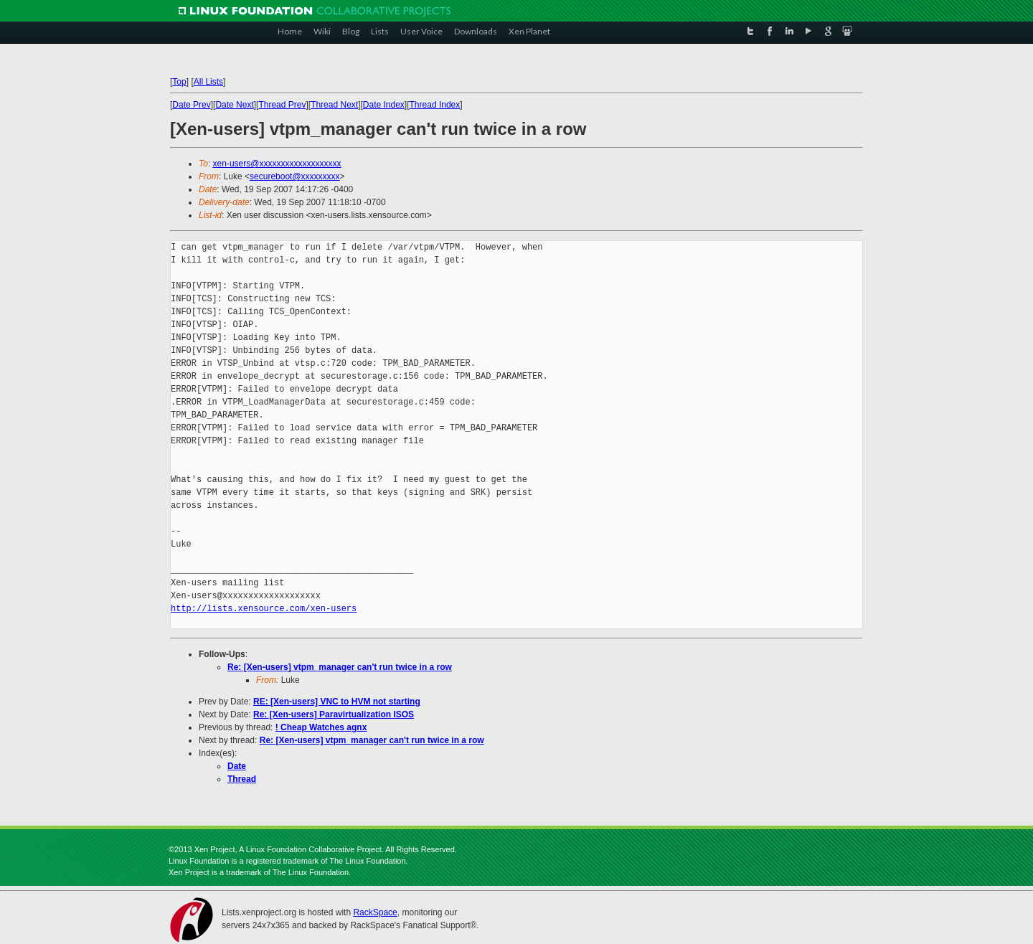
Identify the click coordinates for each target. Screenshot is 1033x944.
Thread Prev (282, 105)
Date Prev (191, 105)
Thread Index (435, 105)
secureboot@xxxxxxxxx (295, 176)
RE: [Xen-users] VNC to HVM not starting (336, 702)
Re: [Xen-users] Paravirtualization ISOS (333, 714)
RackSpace (375, 912)
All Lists (208, 82)
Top (179, 82)
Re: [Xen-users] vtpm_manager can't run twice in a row (339, 667)
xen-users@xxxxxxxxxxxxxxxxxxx (277, 164)
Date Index (384, 105)
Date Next (234, 105)
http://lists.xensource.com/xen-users (264, 609)
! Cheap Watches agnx (321, 727)
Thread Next (334, 105)
